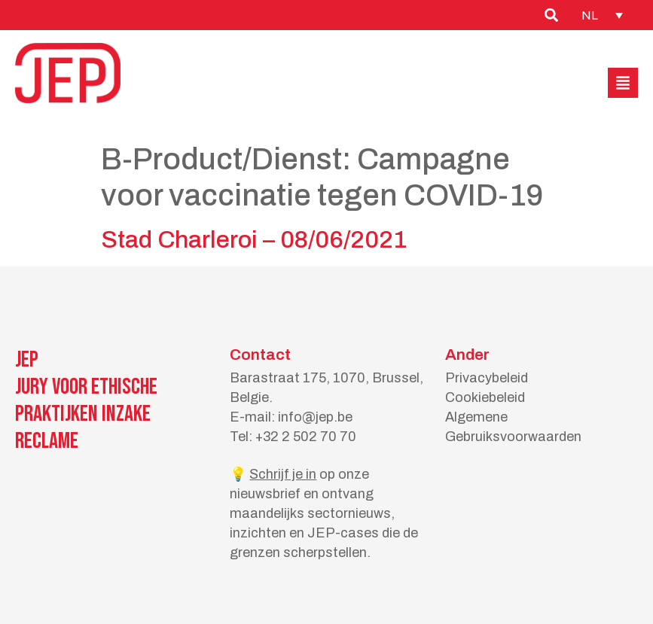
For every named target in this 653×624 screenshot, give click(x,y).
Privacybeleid (486, 377)
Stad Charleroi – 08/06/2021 (254, 240)
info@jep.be (315, 417)
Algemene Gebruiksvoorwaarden (513, 426)
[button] (623, 83)
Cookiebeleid (485, 397)
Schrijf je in (282, 474)
